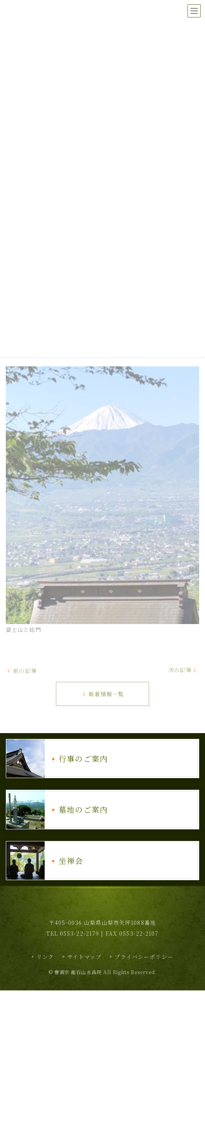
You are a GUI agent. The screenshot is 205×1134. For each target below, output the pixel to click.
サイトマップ (84, 957)
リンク (45, 957)
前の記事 (22, 670)
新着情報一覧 (103, 694)
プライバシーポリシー (144, 957)
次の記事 (182, 670)
